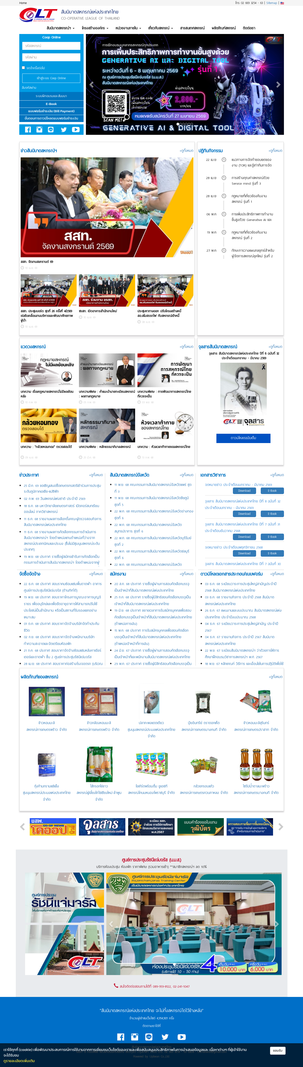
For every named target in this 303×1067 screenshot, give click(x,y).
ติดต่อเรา (249, 28)
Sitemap (271, 3)
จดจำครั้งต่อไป (33, 68)
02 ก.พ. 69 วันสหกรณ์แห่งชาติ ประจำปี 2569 (54, 499)
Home (23, 3)
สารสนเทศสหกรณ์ (192, 28)
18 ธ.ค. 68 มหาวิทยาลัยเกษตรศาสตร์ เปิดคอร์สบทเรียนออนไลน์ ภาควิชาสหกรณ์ (61, 509)
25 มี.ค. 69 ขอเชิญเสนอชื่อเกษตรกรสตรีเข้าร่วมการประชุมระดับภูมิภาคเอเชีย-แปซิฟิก (62, 489)
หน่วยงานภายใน (128, 28)
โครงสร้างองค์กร (95, 28)
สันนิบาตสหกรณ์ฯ (61, 28)
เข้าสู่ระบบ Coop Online (51, 78)
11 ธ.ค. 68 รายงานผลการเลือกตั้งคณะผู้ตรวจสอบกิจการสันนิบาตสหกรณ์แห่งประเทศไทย (62, 522)
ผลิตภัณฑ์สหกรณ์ (224, 28)
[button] (92, 84)
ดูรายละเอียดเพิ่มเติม (19, 1061)
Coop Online (51, 37)
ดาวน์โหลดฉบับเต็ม (243, 438)
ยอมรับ (278, 1050)
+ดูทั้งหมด (186, 151)
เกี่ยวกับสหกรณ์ (160, 28)
